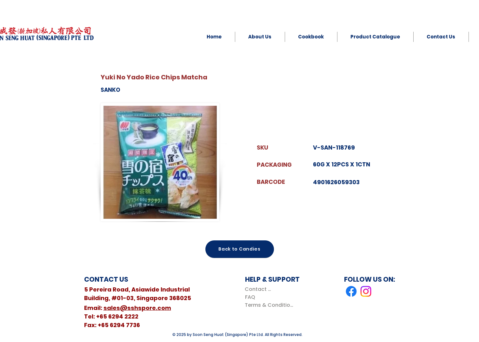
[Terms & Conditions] (270, 305)
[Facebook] (351, 291)
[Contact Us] (259, 289)
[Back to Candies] (239, 249)
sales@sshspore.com (137, 308)
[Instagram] (366, 291)
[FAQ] (250, 297)
